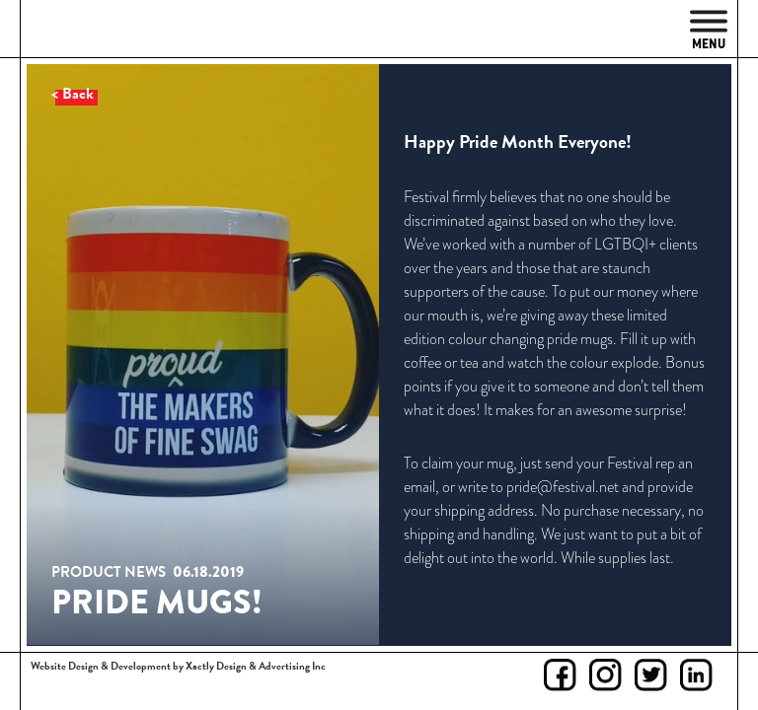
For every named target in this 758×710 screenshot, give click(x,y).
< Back (72, 94)
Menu (708, 31)
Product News (108, 572)
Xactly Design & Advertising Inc (256, 666)
